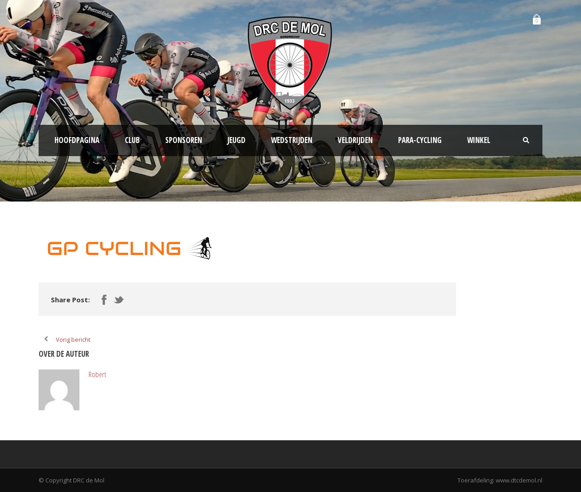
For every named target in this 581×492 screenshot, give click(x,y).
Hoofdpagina (76, 140)
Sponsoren (183, 140)
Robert (97, 374)
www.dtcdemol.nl (519, 480)
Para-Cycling (420, 140)
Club (132, 140)
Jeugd (236, 140)
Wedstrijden (291, 140)
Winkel (478, 140)
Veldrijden (355, 140)
